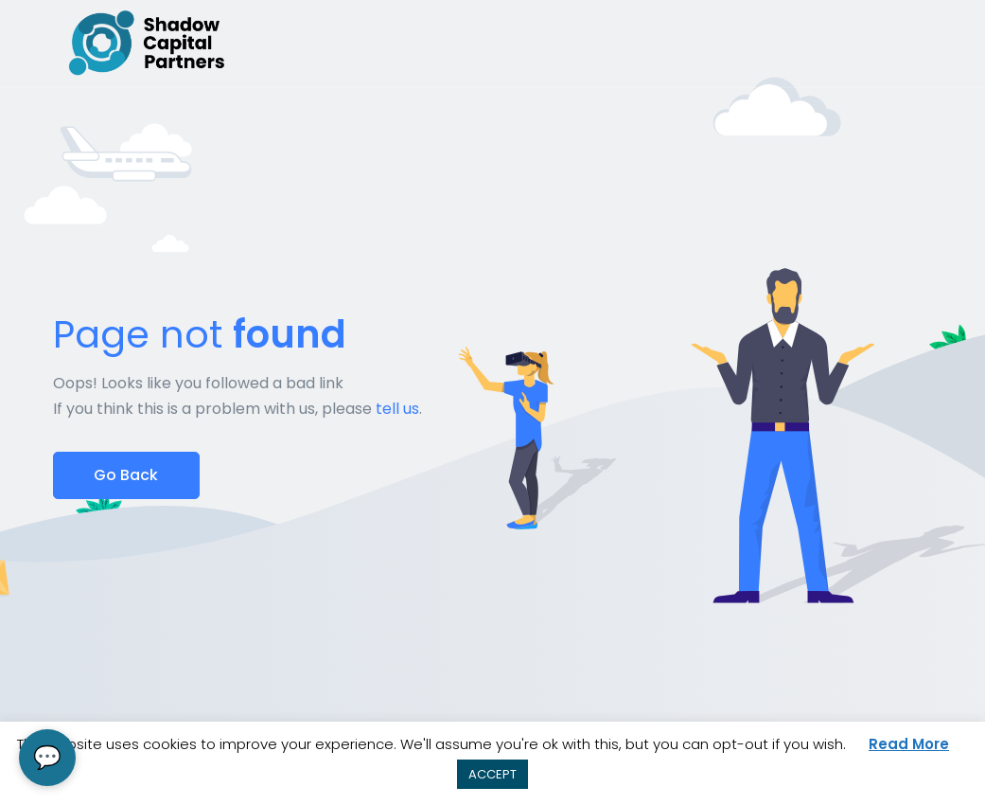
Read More (909, 744)
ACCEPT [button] (492, 774)
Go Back (126, 475)
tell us (397, 409)
